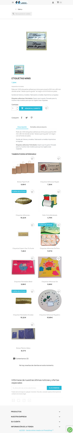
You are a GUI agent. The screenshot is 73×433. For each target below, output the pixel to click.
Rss (24, 400)
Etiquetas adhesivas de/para (49, 248)
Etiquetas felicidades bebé (23, 282)
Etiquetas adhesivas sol (50, 282)
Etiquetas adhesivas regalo (49, 182)
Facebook (13, 400)
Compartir (22, 118)
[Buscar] (22, 14)
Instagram (29, 400)
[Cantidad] (14, 108)
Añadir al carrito (30, 108)
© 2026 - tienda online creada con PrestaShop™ (36, 430)
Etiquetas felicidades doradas (23, 315)
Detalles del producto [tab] (38, 127)
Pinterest (32, 118)
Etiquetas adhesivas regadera (49, 315)
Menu (18, 9)
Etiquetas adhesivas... (23, 215)
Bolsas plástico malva (23, 348)
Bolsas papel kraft (23, 182)
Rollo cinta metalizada (49, 215)
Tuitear (27, 118)
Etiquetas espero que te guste (23, 248)
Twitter (18, 400)
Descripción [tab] (22, 127)
